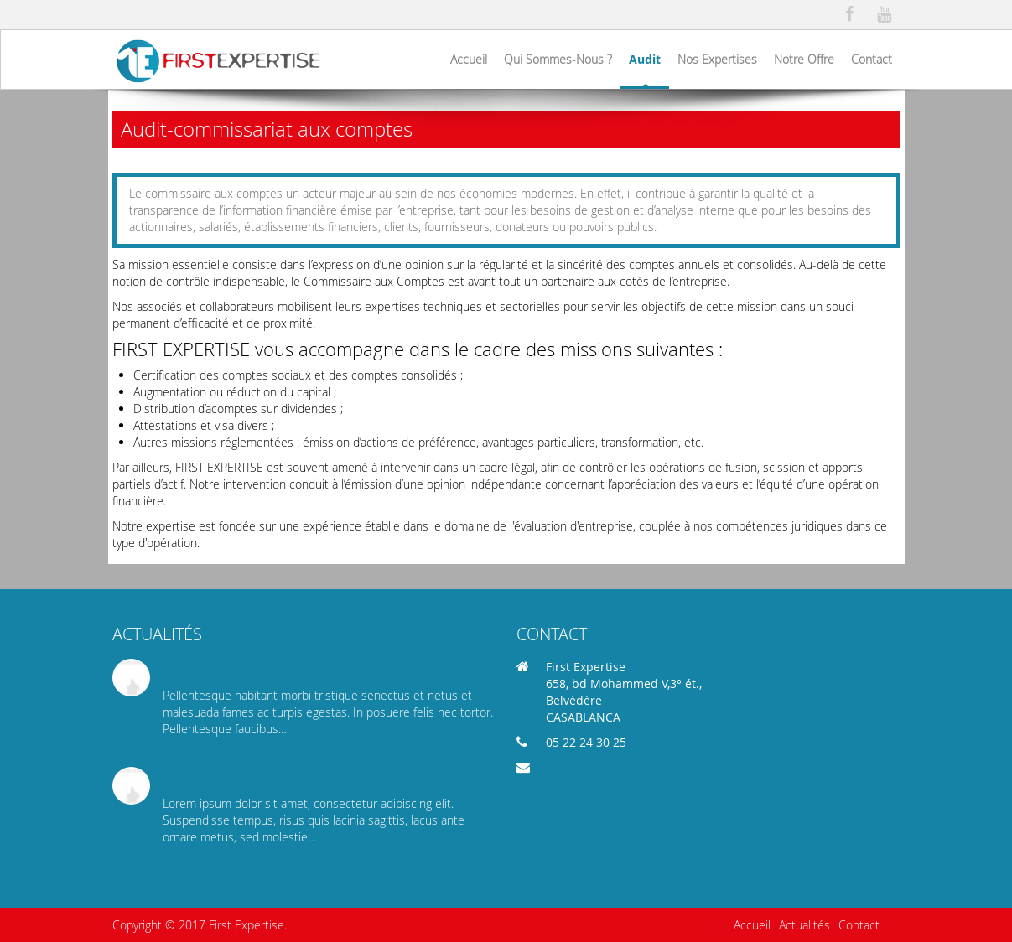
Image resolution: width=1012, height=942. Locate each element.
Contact (859, 925)
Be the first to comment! (229, 745)
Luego (190, 668)
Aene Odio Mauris (242, 776)
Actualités (804, 925)
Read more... (327, 745)
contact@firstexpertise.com (622, 767)
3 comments (197, 854)
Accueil (752, 925)
